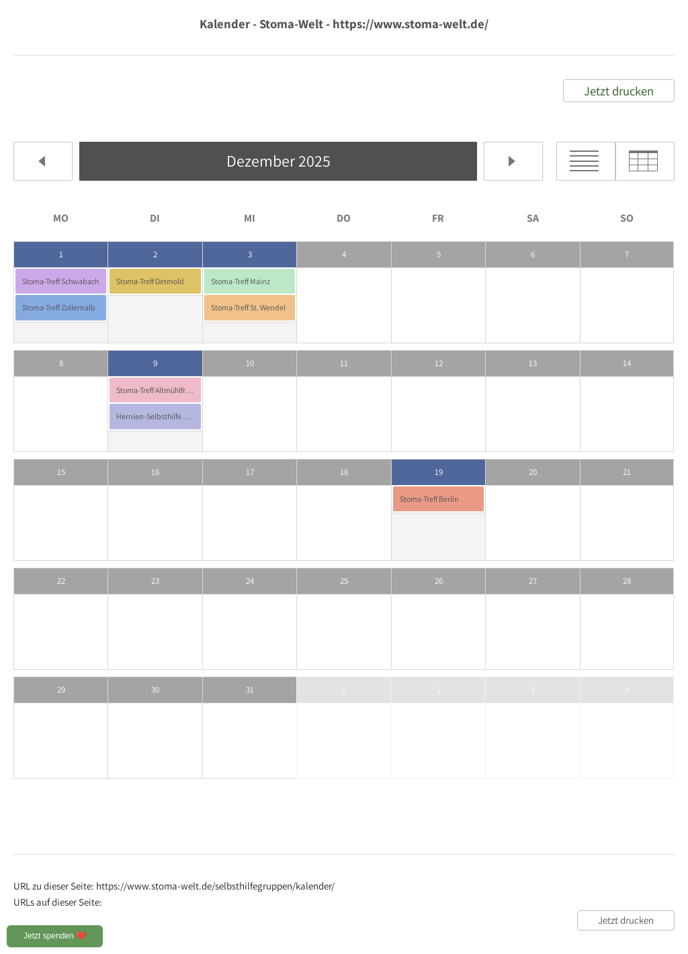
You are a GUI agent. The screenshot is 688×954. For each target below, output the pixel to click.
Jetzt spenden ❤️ (55, 936)
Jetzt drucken (619, 91)
